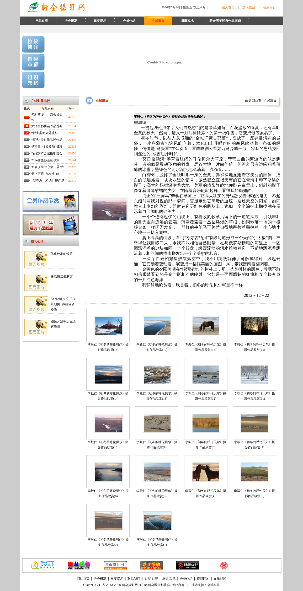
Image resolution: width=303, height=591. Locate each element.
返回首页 (253, 101)
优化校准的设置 (62, 254)
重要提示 (100, 21)
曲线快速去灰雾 (62, 276)
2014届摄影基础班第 (45, 160)
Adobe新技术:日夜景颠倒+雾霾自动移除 (63, 304)
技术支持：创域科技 (206, 585)
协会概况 (71, 21)
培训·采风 (169, 579)
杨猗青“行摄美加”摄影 (46, 146)
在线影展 (158, 21)
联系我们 (269, 7)
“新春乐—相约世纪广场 (47, 180)
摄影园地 (187, 21)
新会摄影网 (130, 585)
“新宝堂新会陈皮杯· (45, 133)
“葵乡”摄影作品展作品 (46, 140)
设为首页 (228, 7)
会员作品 (129, 21)
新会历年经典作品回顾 (225, 21)
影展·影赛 (151, 579)
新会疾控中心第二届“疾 (47, 167)
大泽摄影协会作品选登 (47, 126)
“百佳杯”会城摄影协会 (46, 153)
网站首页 (41, 21)
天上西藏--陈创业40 (45, 174)
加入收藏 (248, 7)
